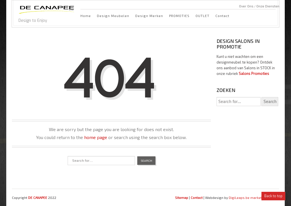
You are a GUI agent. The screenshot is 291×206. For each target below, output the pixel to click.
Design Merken (149, 16)
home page (95, 137)
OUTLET (202, 16)
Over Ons (246, 6)
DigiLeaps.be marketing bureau (254, 197)
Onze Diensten (267, 6)
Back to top (273, 196)
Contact (222, 16)
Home (85, 16)
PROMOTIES (179, 16)
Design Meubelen (113, 16)
